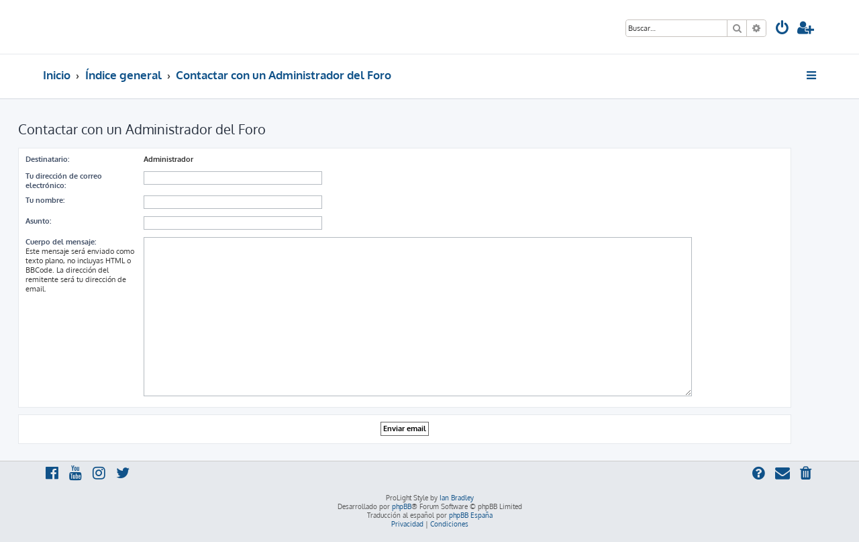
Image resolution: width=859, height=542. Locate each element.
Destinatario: (47, 159)
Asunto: (38, 221)
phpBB (401, 506)
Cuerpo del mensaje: (61, 241)
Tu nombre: (45, 200)
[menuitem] (782, 29)
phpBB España (471, 515)
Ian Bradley (457, 498)
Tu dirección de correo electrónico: (64, 180)
